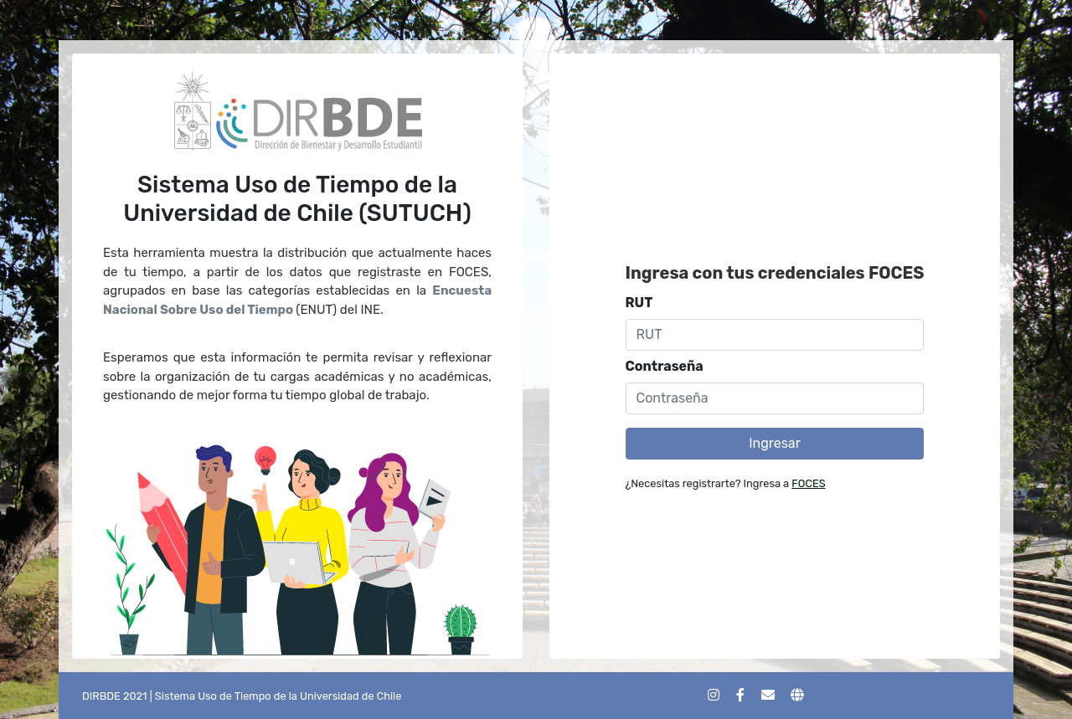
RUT (639, 303)
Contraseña (665, 366)
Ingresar (775, 443)
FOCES (808, 483)
